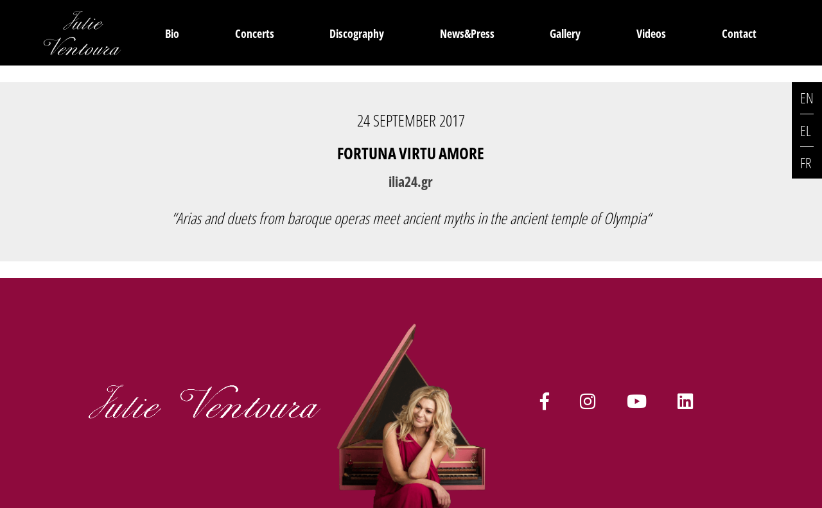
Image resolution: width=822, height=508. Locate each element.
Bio (172, 33)
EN (807, 98)
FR (805, 162)
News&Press (467, 33)
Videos (651, 33)
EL (805, 130)
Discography (356, 33)
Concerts (254, 33)
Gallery (565, 33)
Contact (739, 33)
